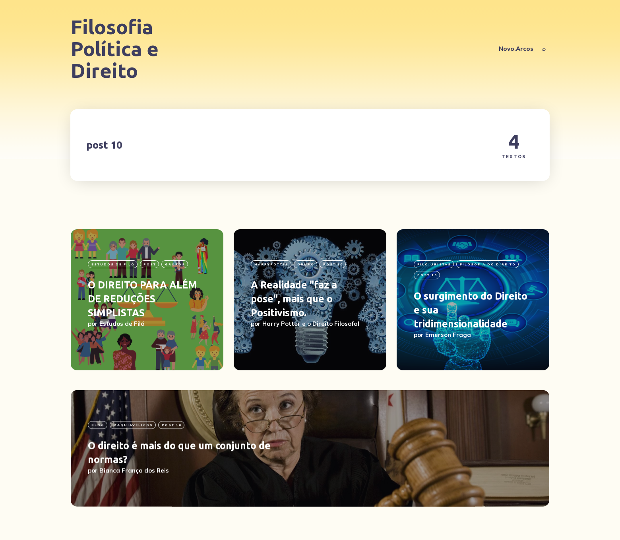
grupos (175, 264)
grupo (305, 264)
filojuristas (434, 264)
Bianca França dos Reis (134, 496)
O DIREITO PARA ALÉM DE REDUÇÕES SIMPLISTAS (142, 298)
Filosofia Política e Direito (115, 48)
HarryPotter (271, 264)
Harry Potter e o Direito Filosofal (310, 323)
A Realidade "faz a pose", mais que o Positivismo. (294, 298)
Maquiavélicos (133, 451)
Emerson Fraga (448, 335)
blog (98, 451)
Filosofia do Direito (488, 264)
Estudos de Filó (113, 264)
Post (149, 264)
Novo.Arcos (516, 48)
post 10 (333, 264)
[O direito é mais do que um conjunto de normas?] (310, 474)
